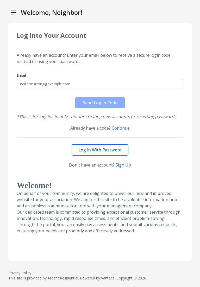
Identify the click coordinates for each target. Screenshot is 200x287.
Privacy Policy (19, 272)
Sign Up (123, 165)
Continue (121, 128)
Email (21, 75)
